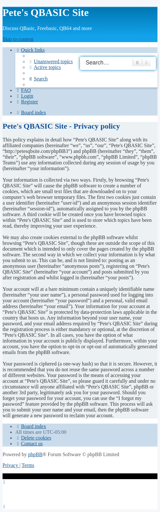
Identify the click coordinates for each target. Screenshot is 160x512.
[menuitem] (50, 61)
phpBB (35, 454)
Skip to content (18, 39)
